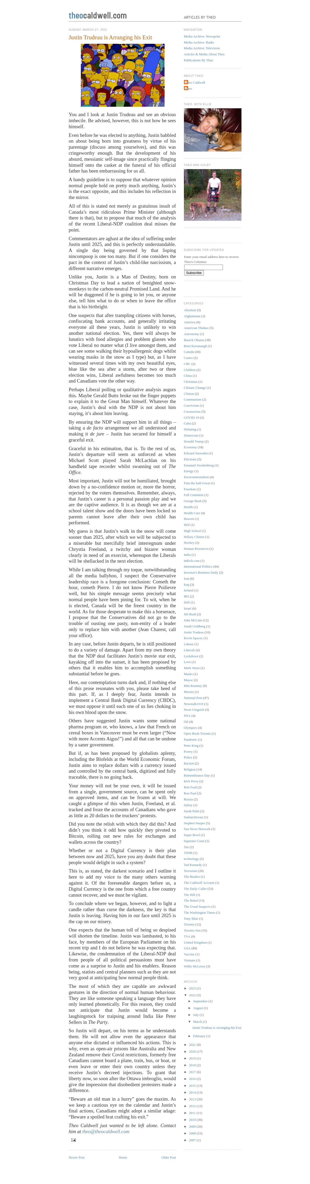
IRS (186, 596)
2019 (193, 1058)
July (196, 1015)
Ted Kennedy (193, 865)
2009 (193, 1126)
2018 (193, 1065)
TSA (187, 936)
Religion (190, 769)
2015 (193, 1086)
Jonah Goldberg (194, 626)
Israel (187, 608)
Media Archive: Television (202, 48)
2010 (193, 1120)
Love (187, 662)
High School (192, 531)
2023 (193, 988)
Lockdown (191, 656)
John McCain (193, 620)
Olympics (190, 728)
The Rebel (191, 900)
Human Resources (196, 549)
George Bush (193, 501)
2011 (193, 1113)
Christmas (191, 382)
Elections (190, 459)
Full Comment (194, 495)
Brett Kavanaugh (195, 346)
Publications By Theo (198, 60)
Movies (189, 692)
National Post (193, 698)
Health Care (192, 513)
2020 (193, 1051)
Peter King (191, 745)
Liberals (189, 650)
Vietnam (189, 960)
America (190, 322)
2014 (193, 1092)
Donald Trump (194, 441)
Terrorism (190, 871)
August (198, 1008)
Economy (190, 447)
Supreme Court (194, 841)
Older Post (168, 1157)
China (188, 376)
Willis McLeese (194, 966)
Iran (186, 578)
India (187, 555)
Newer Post (76, 1157)
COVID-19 (191, 417)
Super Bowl (192, 835)
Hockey (189, 543)
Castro (188, 358)
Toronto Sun (192, 930)
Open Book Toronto (197, 733)
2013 (193, 1099)
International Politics (198, 566)
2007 (193, 1140)
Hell (187, 525)
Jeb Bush (190, 614)
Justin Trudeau (194, 632)
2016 (193, 1079)
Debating (190, 429)
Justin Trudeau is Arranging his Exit (110, 37)
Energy (189, 471)
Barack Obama (194, 340)
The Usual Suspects (197, 906)
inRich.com (192, 561)
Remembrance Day (197, 775)
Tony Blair (191, 919)
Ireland (189, 590)
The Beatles (192, 877)
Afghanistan (192, 316)
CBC (187, 364)
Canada (189, 352)
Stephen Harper (194, 823)
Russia (188, 799)
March (198, 1022)
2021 (193, 1045)
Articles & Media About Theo (204, 54)
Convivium (191, 405)
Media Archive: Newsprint (202, 36)
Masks (188, 674)
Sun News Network (197, 829)
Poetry (188, 752)
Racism (189, 763)
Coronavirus (192, 411)
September (200, 1001)
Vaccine (189, 954)
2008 (193, 1133)
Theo (188, 88)
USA (187, 948)
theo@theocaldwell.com (105, 1131)
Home (123, 1157)
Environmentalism (196, 477)
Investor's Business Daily (201, 572)
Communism (192, 399)
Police (188, 757)
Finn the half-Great (197, 483)
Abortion (190, 310)
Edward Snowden (196, 453)
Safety (188, 805)
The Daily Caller (195, 889)
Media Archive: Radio (199, 42)
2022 (193, 995)
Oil (186, 722)
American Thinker (196, 328)
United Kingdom (195, 942)
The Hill (189, 895)
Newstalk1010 (194, 704)
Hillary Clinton (194, 537)
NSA (187, 716)
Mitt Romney (193, 686)
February (199, 1036)
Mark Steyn (192, 668)
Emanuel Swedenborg (199, 465)
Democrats (191, 435)
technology (191, 859)
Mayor (188, 680)
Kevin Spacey (193, 638)
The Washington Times (199, 912)
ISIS (187, 602)
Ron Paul (190, 793)
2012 (193, 1106)
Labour (189, 644)
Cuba (187, 423)
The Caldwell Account (199, 883)
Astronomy (191, 334)
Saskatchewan (193, 817)
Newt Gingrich (194, 710)
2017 (193, 1072)
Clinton (189, 394)
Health (188, 507)
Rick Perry (191, 781)
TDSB (188, 853)
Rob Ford (190, 787)
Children (190, 370)
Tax (186, 847)
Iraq (186, 584)
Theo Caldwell (195, 82)
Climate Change (195, 388)
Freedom (190, 489)
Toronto (189, 924)
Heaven (189, 519)
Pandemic (190, 739)
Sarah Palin (192, 811)
